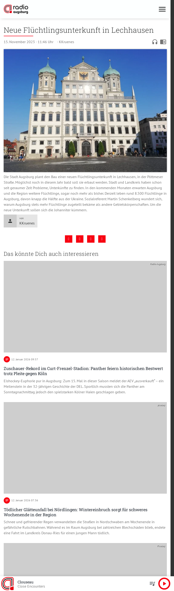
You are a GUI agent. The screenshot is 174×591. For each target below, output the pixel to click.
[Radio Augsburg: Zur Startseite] (44, 9)
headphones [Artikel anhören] (155, 42)
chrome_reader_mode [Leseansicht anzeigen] (163, 42)
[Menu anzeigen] (162, 9)
